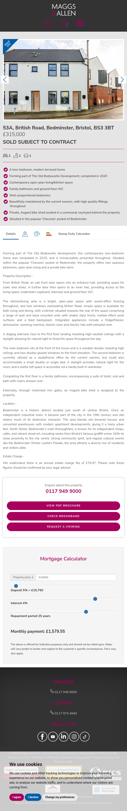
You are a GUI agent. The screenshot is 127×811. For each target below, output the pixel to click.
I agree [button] (16, 797)
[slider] (16, 586)
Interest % (19, 603)
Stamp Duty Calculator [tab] (74, 234)
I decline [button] (33, 797)
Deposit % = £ (27, 590)
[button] (65, 23)
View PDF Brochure (63, 505)
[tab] (25, 234)
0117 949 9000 (63, 491)
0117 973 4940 (63, 713)
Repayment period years (31, 616)
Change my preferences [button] (59, 797)
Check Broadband (63, 516)
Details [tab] (11, 234)
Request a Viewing (63, 527)
